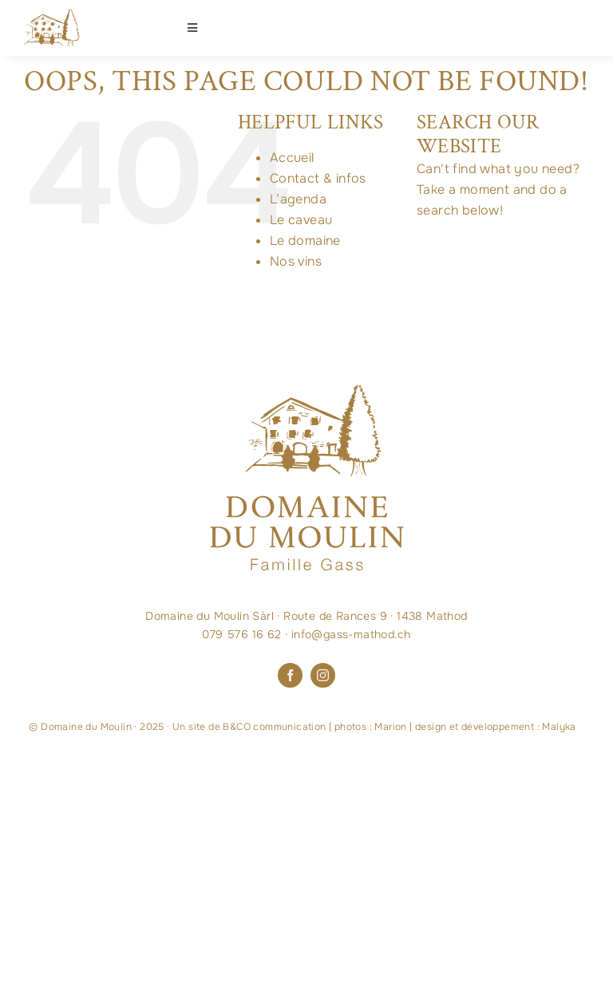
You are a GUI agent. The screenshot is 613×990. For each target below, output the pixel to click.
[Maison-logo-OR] (52, 14)
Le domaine (305, 240)
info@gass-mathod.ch (351, 634)
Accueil (292, 157)
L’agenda (298, 199)
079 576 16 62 (241, 634)
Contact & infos (318, 178)
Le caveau (301, 219)
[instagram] (322, 675)
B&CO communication (274, 726)
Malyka (558, 726)
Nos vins (296, 261)
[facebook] (290, 675)
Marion (390, 726)
